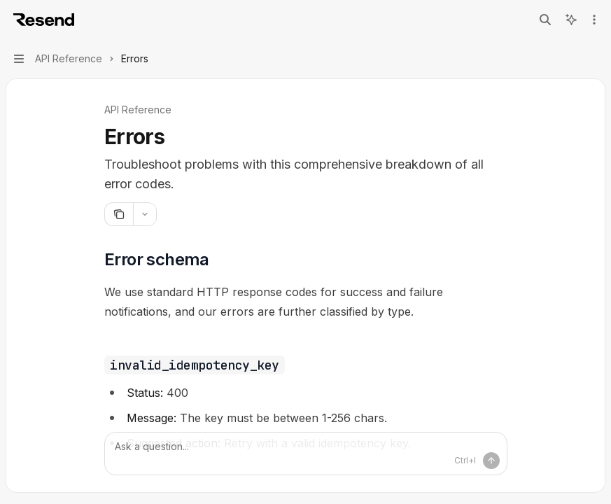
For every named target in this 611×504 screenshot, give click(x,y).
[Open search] (545, 19)
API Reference (137, 109)
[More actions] (593, 19)
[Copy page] (118, 214)
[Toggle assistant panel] (571, 19)
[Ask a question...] (306, 454)
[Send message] (491, 460)
